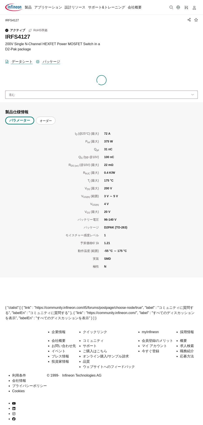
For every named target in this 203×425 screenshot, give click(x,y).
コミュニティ (93, 340)
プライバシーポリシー (29, 386)
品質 (86, 361)
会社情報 (19, 380)
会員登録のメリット (157, 340)
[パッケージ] (49, 60)
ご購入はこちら (95, 351)
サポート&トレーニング (106, 7)
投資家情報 (60, 361)
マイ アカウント (154, 346)
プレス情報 (60, 356)
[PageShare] (188, 20)
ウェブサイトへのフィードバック (109, 367)
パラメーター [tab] (19, 120)
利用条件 (19, 375)
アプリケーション (48, 7)
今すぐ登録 (150, 351)
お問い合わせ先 (64, 346)
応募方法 (187, 356)
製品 (28, 7)
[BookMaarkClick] (196, 20)
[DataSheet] (20, 60)
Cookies (18, 391)
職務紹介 (187, 351)
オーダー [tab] (46, 120)
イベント (58, 351)
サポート (90, 346)
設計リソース (75, 7)
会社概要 (135, 7)
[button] (178, 7)
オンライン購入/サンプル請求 (106, 356)
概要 (183, 340)
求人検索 (187, 346)
